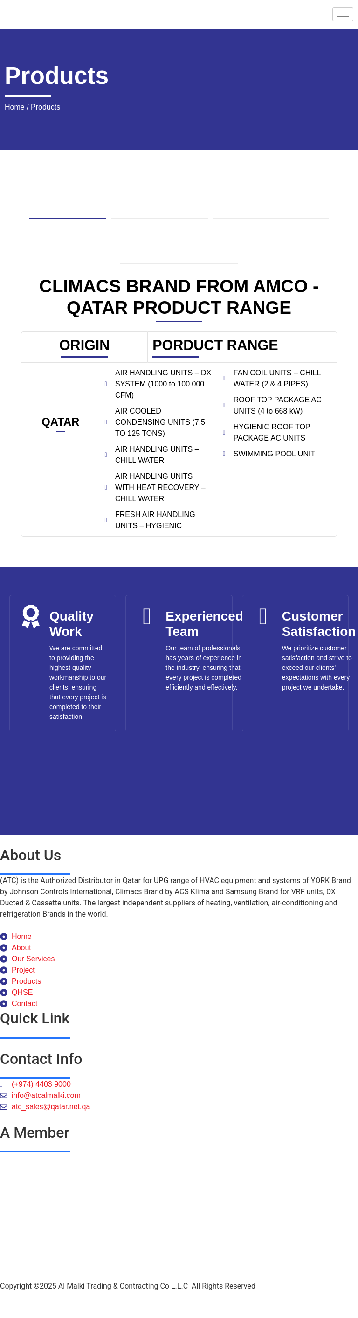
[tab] (67, 198)
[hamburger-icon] (342, 14)
